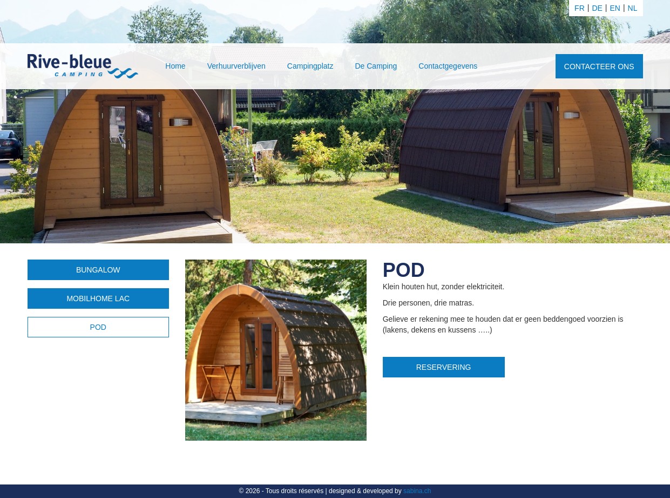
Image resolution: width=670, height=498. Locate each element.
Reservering (443, 367)
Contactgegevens (447, 66)
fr (579, 8)
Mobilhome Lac (98, 298)
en (615, 8)
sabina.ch (417, 491)
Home (175, 66)
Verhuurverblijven (236, 66)
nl (633, 8)
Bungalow (98, 269)
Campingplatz (310, 66)
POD (98, 327)
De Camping (376, 66)
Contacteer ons (599, 66)
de (597, 8)
